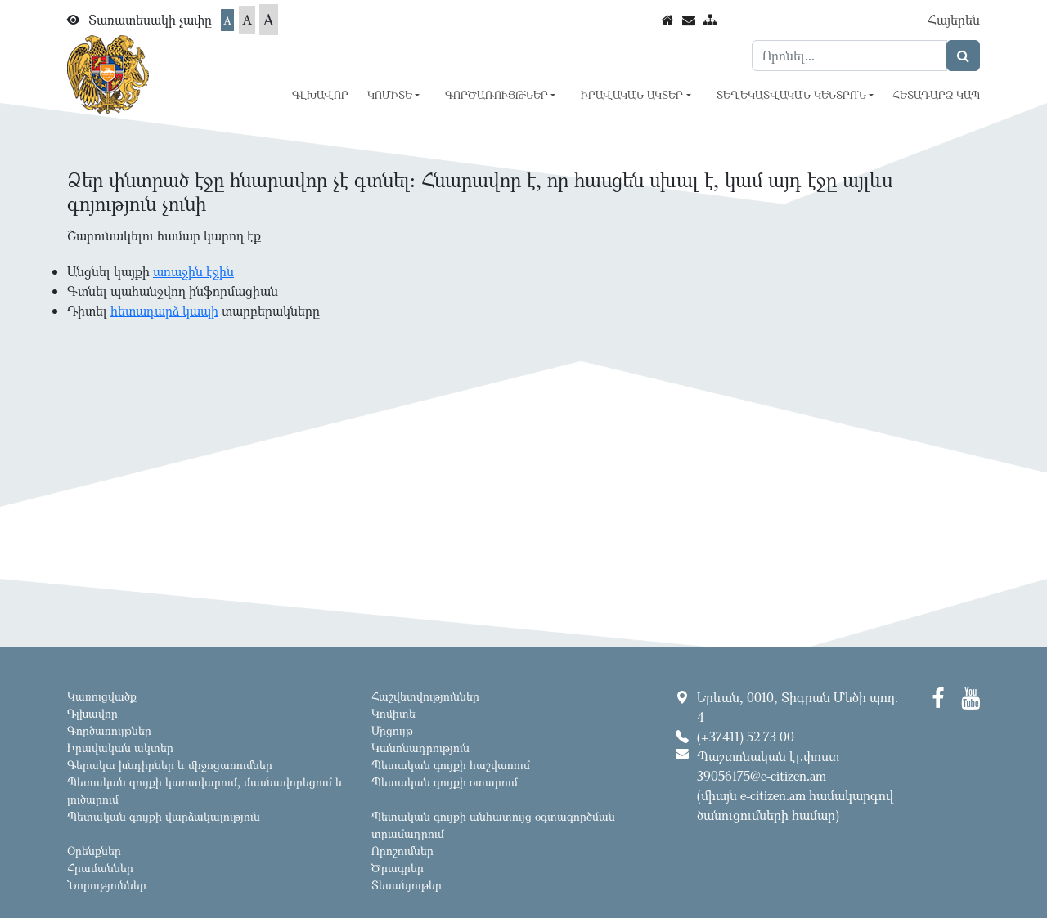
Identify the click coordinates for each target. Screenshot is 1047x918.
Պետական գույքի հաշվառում (450, 764)
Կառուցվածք (102, 696)
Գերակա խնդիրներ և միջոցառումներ (169, 764)
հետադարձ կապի (164, 311)
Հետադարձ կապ (936, 94)
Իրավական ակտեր (120, 747)
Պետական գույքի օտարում (444, 782)
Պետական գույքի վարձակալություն (163, 816)
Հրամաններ (100, 867)
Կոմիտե (393, 713)
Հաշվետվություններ (425, 696)
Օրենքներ (94, 850)
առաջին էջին (193, 271)
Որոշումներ (402, 850)
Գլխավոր (320, 94)
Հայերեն (954, 20)
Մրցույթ (392, 730)
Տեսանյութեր (406, 885)
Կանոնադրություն (420, 747)
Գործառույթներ (109, 730)
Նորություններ (106, 885)
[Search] (849, 55)
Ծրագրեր (397, 867)
